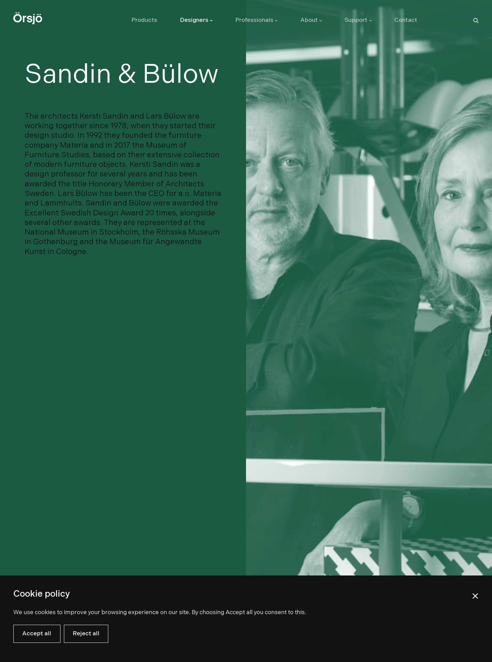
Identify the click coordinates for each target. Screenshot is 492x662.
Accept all (36, 633)
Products (144, 20)
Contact (405, 20)
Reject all (86, 633)
